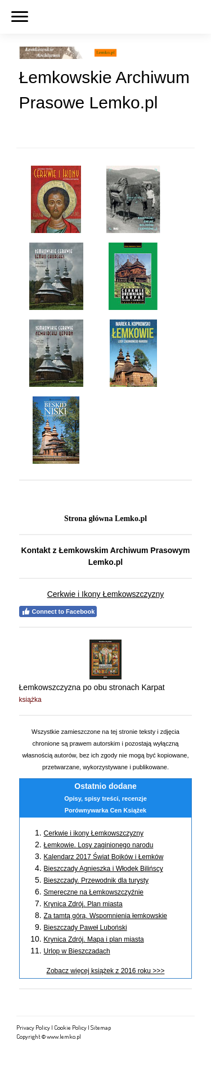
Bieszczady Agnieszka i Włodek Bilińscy (103, 869)
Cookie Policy (70, 1027)
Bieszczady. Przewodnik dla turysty (96, 880)
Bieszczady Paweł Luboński (85, 928)
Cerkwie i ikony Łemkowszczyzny (93, 833)
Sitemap (101, 1027)
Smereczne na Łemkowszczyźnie (93, 892)
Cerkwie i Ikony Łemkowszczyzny (105, 594)
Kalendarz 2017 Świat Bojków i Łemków (104, 857)
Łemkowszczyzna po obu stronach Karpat (92, 687)
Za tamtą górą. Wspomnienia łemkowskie (105, 916)
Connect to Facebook (58, 611)
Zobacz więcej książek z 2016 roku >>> (106, 971)
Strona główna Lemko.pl (105, 518)
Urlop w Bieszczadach (77, 951)
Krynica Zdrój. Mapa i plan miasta (94, 939)
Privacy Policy (33, 1027)
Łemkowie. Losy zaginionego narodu (99, 845)
